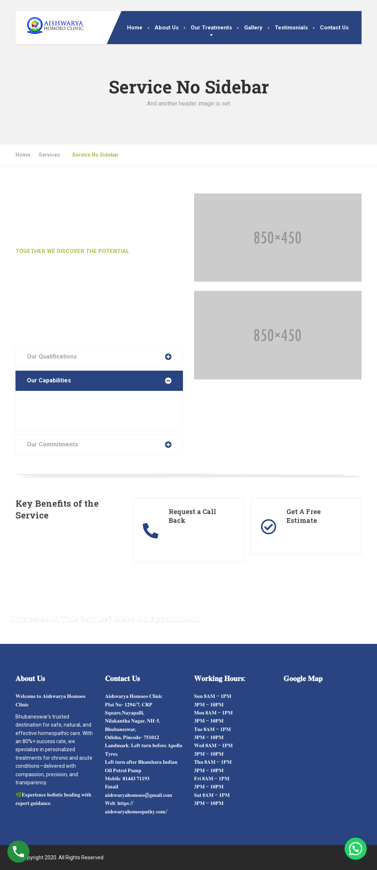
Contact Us (334, 27)
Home (134, 27)
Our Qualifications (52, 356)
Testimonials (291, 27)
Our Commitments (52, 444)
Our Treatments (211, 27)
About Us (167, 27)
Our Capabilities (49, 380)
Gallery (253, 27)
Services (49, 155)
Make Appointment (332, 619)
